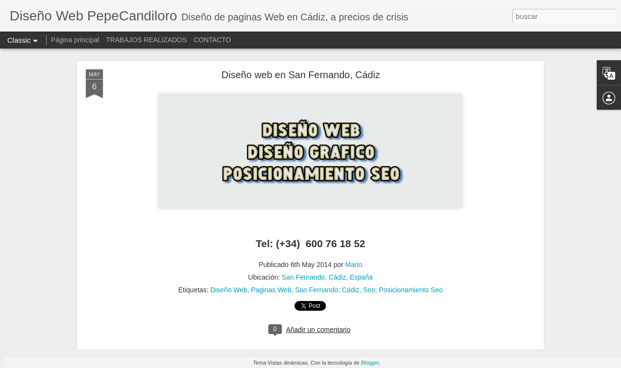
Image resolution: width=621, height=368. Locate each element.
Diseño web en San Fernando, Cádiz (301, 74)
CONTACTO (212, 40)
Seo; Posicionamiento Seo (402, 290)
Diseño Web (229, 290)
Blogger (370, 363)
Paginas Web (271, 290)
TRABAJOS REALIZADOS (146, 40)
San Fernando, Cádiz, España (327, 277)
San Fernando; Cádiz (327, 290)
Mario (353, 264)
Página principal (75, 40)
